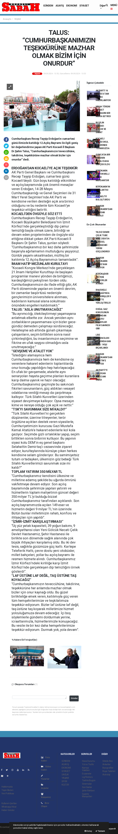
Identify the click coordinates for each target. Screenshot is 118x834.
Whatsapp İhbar (9, 807)
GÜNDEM (48, 5)
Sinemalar (87, 784)
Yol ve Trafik (88, 764)
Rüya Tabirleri (108, 771)
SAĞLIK (65, 774)
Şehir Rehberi (88, 790)
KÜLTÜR (65, 784)
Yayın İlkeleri (7, 790)
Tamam (100, 831)
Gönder (74, 698)
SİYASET (84, 5)
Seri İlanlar (87, 787)
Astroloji (106, 774)
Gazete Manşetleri (87, 795)
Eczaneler (86, 773)
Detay (88, 831)
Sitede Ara (107, 761)
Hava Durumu (88, 761)
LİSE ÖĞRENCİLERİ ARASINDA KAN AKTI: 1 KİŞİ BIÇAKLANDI (103, 341)
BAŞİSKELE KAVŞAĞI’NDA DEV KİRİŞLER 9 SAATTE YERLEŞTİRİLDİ (103, 296)
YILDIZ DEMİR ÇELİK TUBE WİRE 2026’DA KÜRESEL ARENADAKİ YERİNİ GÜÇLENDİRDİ (103, 242)
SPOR (64, 781)
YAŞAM (17, 19)
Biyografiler (107, 768)
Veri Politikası (8, 793)
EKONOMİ (71, 5)
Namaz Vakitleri (86, 769)
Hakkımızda (7, 786)
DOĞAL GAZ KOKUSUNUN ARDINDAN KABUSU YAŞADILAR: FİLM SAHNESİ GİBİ (103, 319)
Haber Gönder (8, 810)
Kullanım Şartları (9, 803)
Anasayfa (7, 19)
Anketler (106, 764)
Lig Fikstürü (87, 777)
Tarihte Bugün (88, 780)
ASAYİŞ (60, 5)
